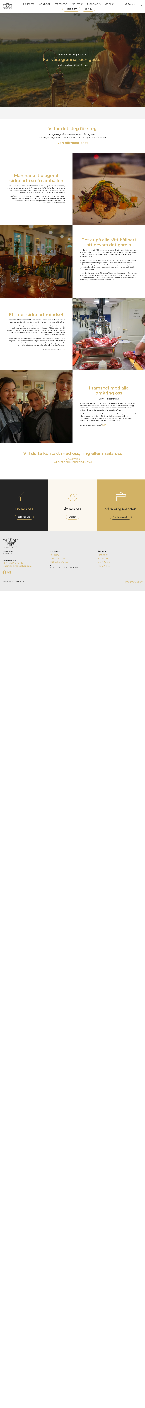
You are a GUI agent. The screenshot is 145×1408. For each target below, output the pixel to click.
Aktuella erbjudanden (121, 517)
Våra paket (103, 555)
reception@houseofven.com (17, 566)
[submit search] (140, 4)
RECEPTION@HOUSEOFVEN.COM (74, 462)
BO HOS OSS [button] (28, 4)
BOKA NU (88, 9)
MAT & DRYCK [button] (44, 4)
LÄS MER (72, 517)
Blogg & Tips (104, 566)
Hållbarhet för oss (59, 562)
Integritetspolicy (133, 582)
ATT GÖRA (109, 4)
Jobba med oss (57, 558)
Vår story (54, 555)
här (104, 425)
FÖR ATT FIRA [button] (77, 4)
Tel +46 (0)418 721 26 (13, 563)
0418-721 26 (74, 459)
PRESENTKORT (71, 9)
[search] (140, 4)
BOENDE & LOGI (24, 517)
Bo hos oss (103, 558)
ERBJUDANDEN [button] (94, 4)
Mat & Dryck (104, 562)
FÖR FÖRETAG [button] (61, 4)
